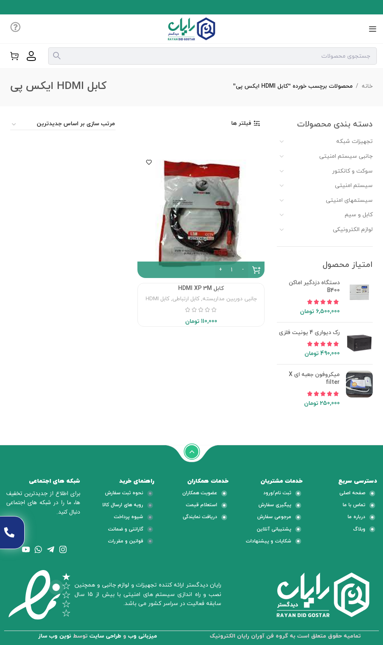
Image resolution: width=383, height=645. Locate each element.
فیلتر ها (241, 123)
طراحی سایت (105, 636)
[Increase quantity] (220, 270)
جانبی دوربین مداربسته (229, 299)
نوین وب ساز (54, 636)
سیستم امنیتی (354, 185)
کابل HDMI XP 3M (201, 288)
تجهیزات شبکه (354, 141)
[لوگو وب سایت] (192, 28)
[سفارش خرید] (63, 124)
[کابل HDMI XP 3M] (201, 214)
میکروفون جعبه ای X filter (314, 379)
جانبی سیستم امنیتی (346, 156)
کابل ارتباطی (186, 299)
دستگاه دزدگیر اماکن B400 (314, 287)
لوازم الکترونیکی (353, 230)
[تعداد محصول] (231, 270)
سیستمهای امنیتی (349, 200)
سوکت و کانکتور (352, 171)
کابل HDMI (157, 299)
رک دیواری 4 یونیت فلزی (309, 333)
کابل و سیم (359, 215)
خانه (367, 86)
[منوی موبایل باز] (372, 29)
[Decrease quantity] (243, 270)
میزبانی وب (142, 636)
